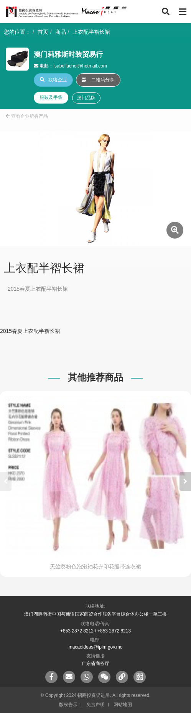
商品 (60, 32)
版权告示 (68, 704)
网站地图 (123, 704)
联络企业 (53, 79)
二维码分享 (98, 79)
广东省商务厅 (95, 663)
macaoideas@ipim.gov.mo (96, 647)
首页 (43, 32)
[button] (185, 481)
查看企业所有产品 (27, 116)
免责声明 (95, 704)
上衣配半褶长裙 (91, 32)
